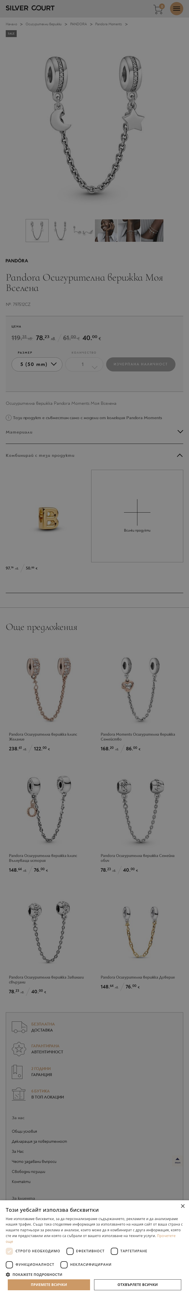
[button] (94, 1274)
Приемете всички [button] (49, 1284)
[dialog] (94, 648)
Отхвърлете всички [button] (138, 1284)
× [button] (182, 1206)
